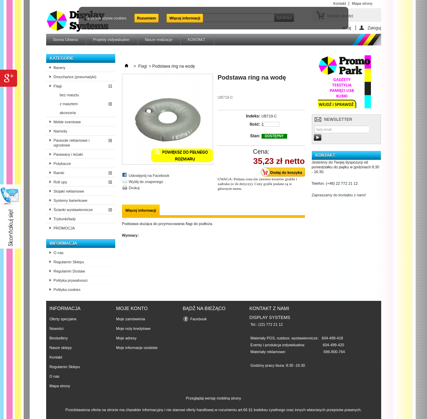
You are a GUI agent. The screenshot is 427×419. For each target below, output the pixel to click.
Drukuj (134, 188)
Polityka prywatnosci (71, 280)
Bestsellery (59, 338)
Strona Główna (65, 40)
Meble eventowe (67, 122)
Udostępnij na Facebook (149, 175)
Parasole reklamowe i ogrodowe (72, 142)
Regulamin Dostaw (69, 271)
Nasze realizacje (159, 40)
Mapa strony (60, 386)
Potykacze (62, 164)
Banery (60, 68)
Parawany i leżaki (68, 154)
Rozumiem (146, 18)
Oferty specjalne (63, 319)
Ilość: (255, 124)
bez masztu (69, 95)
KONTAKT (196, 40)
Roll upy (60, 182)
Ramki (59, 173)
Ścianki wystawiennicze (73, 210)
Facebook (198, 319)
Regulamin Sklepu (69, 262)
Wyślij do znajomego (146, 182)
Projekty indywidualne (111, 40)
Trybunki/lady (65, 219)
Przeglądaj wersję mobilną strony (213, 398)
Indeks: (253, 116)
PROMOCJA (64, 228)
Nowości (57, 328)
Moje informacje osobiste (137, 348)
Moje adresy (126, 338)
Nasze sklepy (61, 348)
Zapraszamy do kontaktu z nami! (339, 195)
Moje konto (132, 308)
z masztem (69, 104)
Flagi (58, 86)
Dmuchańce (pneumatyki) (75, 77)
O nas (59, 253)
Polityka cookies (67, 290)
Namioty (60, 131)
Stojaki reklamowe (69, 191)
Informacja (63, 243)
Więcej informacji (184, 18)
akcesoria (68, 113)
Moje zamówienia (130, 319)
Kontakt (56, 357)
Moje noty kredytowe (133, 328)
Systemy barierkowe (71, 200)
